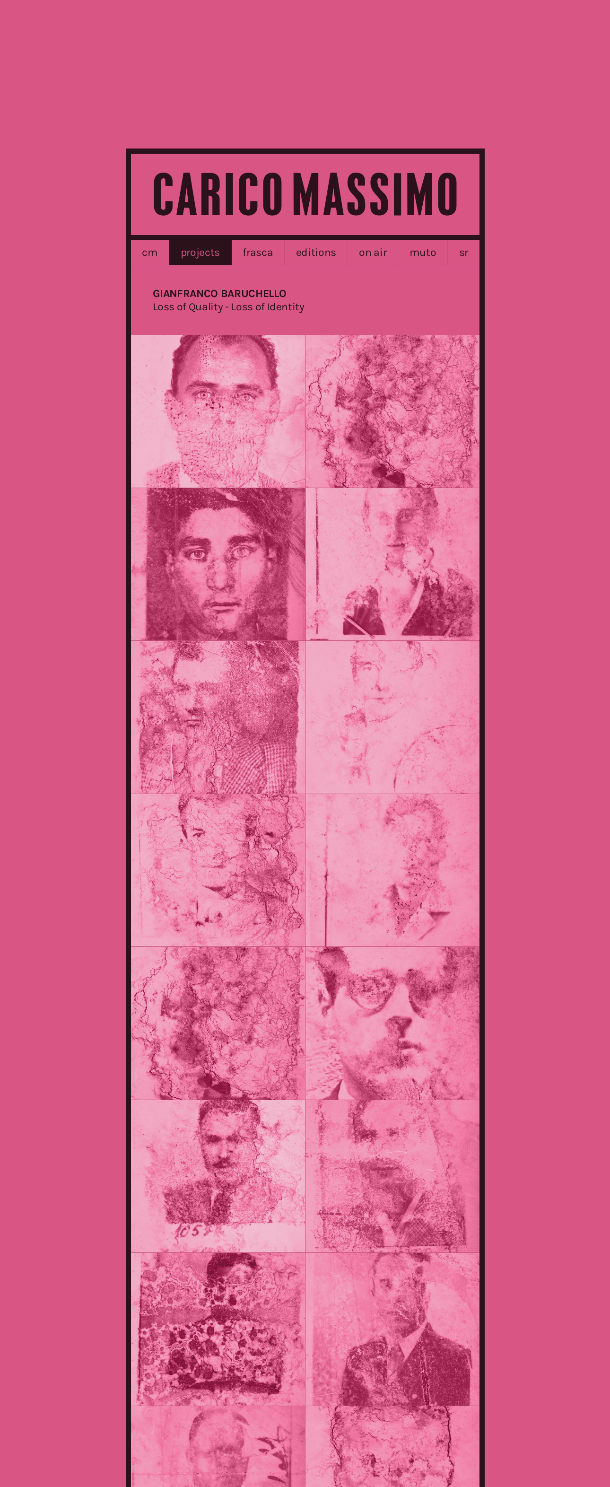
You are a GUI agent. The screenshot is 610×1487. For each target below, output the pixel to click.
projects (200, 252)
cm (149, 252)
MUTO (423, 252)
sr (463, 252)
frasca (258, 252)
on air (372, 252)
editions (316, 252)
